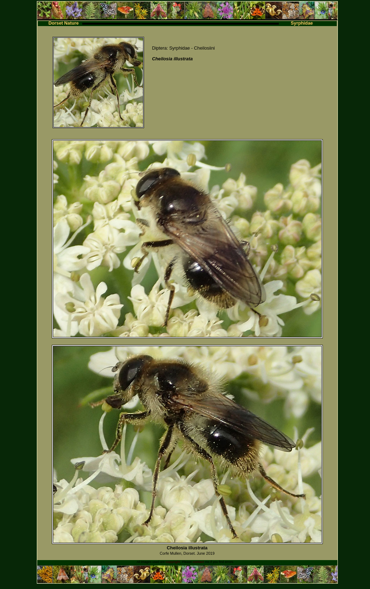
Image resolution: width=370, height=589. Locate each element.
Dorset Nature (64, 23)
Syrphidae (302, 23)
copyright (173, 562)
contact (198, 562)
